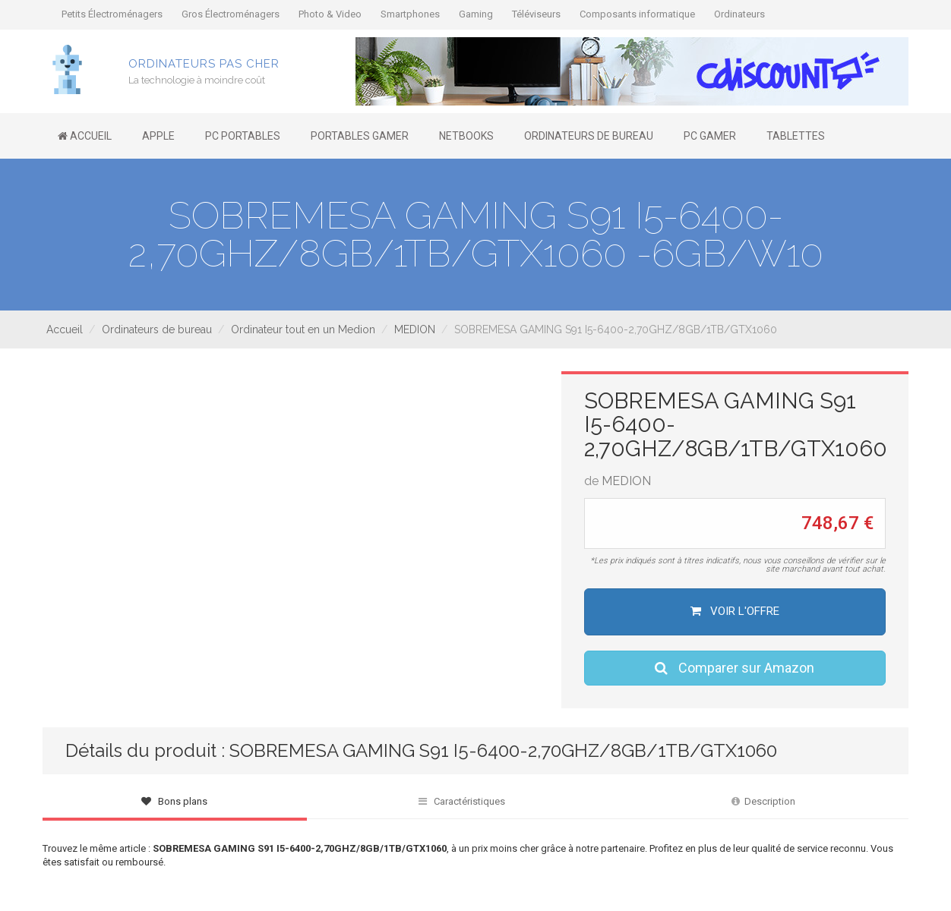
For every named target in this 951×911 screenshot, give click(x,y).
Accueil (64, 329)
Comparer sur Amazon (734, 668)
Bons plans (174, 801)
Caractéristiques (462, 801)
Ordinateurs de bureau (157, 329)
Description (763, 801)
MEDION (414, 329)
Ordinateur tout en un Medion (303, 329)
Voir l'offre (734, 611)
